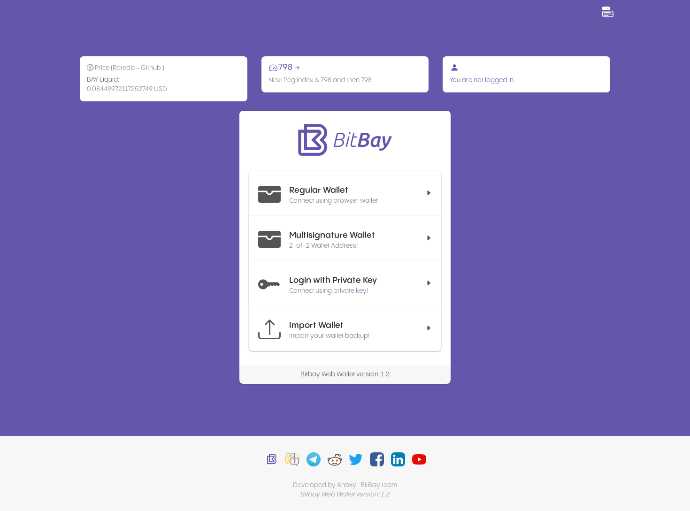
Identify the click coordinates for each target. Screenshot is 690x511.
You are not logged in (482, 80)
